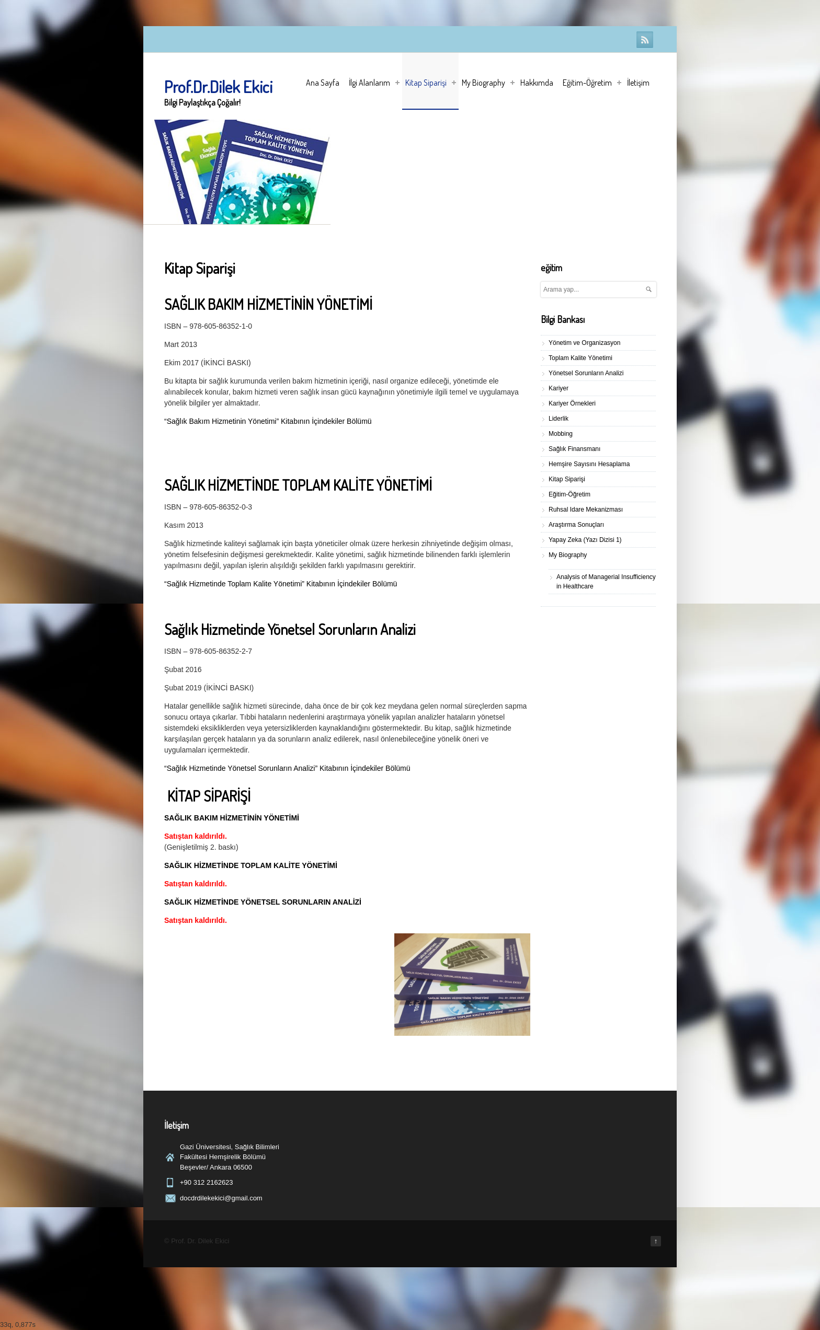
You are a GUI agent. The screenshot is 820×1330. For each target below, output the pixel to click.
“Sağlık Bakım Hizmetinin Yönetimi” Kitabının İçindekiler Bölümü (268, 421)
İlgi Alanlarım (374, 82)
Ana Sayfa (322, 82)
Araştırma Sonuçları (576, 524)
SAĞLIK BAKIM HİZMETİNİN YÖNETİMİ (231, 818)
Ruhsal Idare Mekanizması (586, 509)
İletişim (638, 82)
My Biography (488, 82)
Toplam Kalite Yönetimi (580, 358)
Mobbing (561, 433)
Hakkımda (536, 82)
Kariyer (558, 388)
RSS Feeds (644, 39)
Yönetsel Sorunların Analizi (586, 373)
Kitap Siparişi (430, 82)
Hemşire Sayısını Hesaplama (589, 464)
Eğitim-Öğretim (592, 82)
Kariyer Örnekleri (572, 403)
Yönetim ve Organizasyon (584, 342)
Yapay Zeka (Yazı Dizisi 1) (585, 539)
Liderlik (558, 418)
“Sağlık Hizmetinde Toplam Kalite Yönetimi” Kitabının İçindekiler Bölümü (280, 584)
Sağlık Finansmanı (574, 449)
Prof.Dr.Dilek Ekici (218, 86)
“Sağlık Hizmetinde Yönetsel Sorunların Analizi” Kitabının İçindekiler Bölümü (287, 768)
